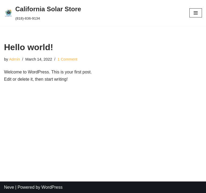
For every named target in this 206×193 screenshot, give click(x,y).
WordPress (51, 187)
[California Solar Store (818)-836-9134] (42, 13)
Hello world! (28, 47)
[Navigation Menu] (195, 12)
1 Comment (67, 59)
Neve (9, 187)
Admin (14, 59)
